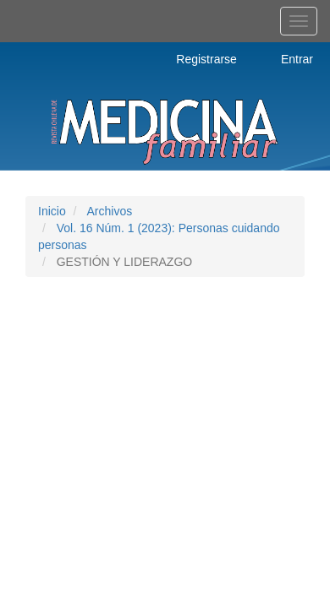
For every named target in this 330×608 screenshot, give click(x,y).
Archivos (109, 211)
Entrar (297, 59)
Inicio (52, 211)
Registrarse (206, 59)
